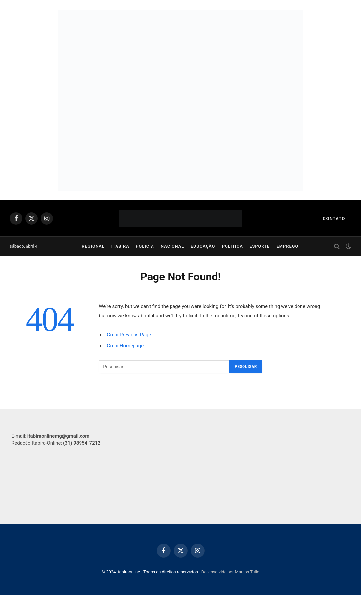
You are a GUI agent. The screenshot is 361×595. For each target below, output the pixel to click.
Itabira (120, 246)
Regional (93, 246)
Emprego (287, 246)
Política (232, 246)
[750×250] (180, 51)
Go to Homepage (125, 346)
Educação (203, 246)
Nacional (172, 246)
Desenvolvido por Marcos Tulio (230, 571)
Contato (334, 218)
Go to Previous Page (129, 335)
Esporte (259, 246)
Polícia (145, 246)
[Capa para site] (180, 141)
